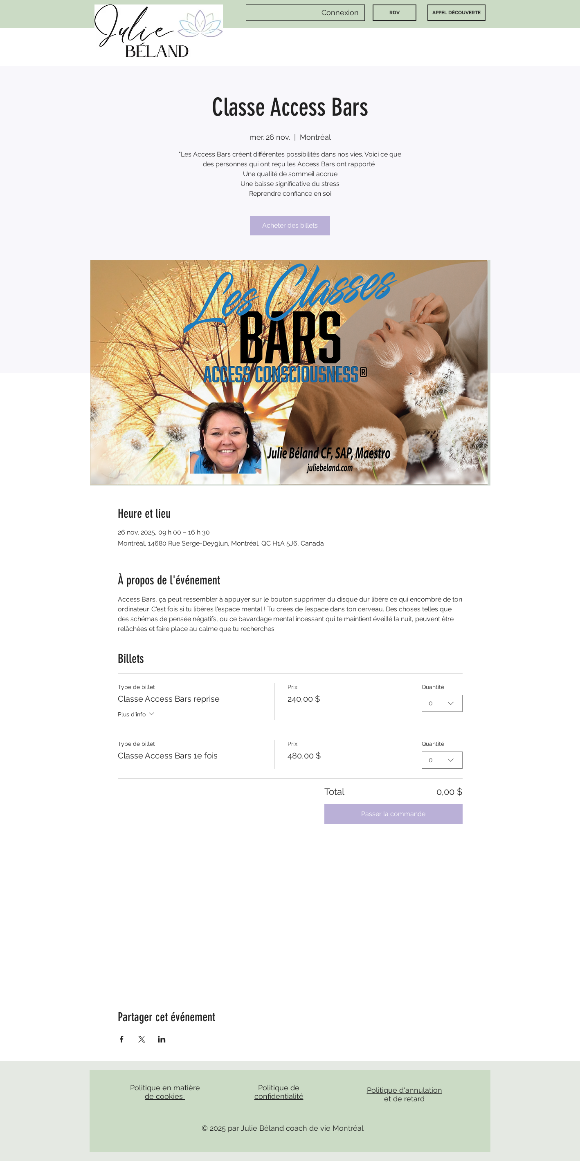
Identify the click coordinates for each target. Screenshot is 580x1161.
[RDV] (394, 12)
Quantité (433, 687)
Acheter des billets (290, 225)
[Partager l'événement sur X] (142, 1039)
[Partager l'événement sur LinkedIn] (162, 1039)
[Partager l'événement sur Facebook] (122, 1039)
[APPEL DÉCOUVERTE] (456, 12)
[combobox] (442, 703)
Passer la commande (393, 814)
